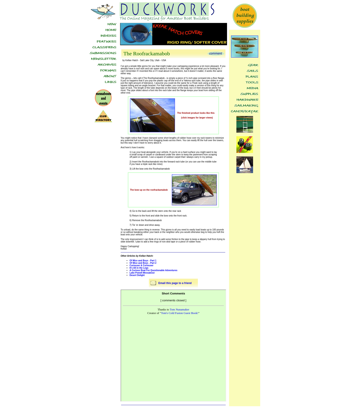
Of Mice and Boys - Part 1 (143, 260)
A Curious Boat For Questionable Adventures (153, 270)
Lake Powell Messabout (142, 273)
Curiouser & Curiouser (141, 265)
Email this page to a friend (174, 283)
